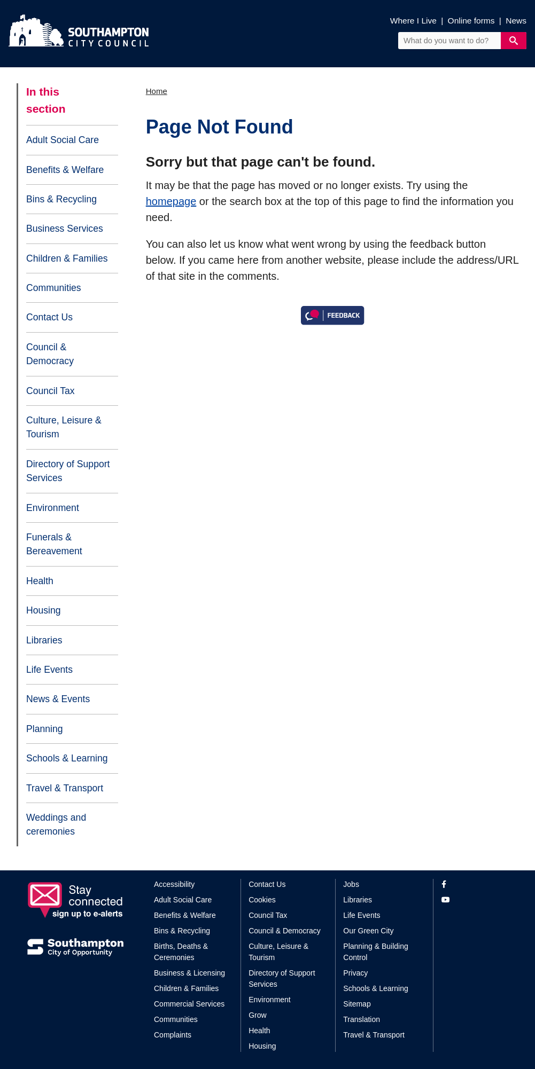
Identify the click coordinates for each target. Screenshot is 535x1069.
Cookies (262, 899)
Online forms (471, 20)
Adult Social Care (62, 140)
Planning (44, 729)
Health (39, 581)
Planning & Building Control (375, 952)
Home (156, 91)
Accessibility (174, 884)
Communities (53, 287)
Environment (52, 507)
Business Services (64, 228)
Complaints (172, 1035)
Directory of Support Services (68, 471)
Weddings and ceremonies (56, 824)
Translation (361, 1019)
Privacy (355, 973)
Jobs (351, 884)
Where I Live (413, 20)
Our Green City (368, 930)
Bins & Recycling (61, 199)
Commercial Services (189, 1004)
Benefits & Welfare (65, 169)
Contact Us (49, 317)
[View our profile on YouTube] (474, 900)
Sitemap (356, 1004)
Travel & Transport (64, 788)
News (516, 20)
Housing (43, 610)
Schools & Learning (67, 758)
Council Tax (50, 391)
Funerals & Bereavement (54, 544)
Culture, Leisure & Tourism (64, 427)
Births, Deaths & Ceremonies (181, 952)
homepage (171, 201)
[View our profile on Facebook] (474, 884)
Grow (257, 1015)
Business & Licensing (189, 973)
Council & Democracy (50, 354)
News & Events (58, 699)
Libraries (44, 640)
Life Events (49, 669)
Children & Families (67, 258)
